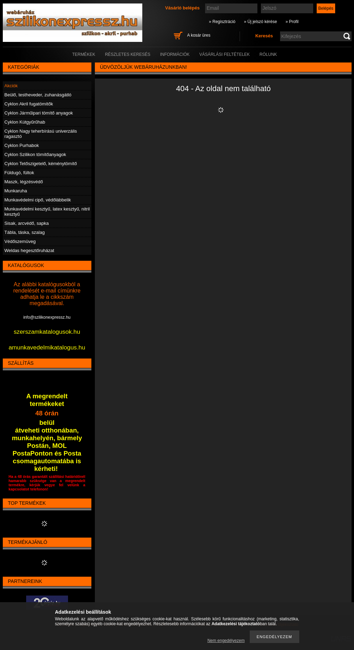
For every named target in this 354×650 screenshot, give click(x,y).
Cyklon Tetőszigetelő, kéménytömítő (41, 163)
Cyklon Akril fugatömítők (29, 103)
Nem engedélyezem (226, 640)
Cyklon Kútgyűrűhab (25, 122)
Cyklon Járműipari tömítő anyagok (39, 113)
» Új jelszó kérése (260, 21)
